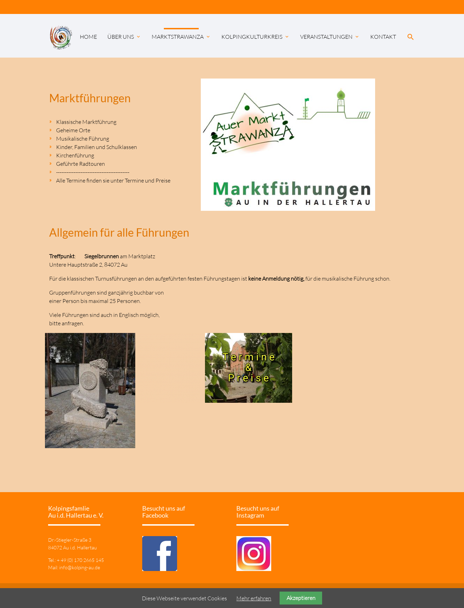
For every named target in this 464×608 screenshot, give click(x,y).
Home (88, 36)
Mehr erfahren (253, 598)
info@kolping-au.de (79, 567)
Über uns (124, 36)
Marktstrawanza (181, 36)
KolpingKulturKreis (255, 36)
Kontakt (383, 36)
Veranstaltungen (330, 36)
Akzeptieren (301, 597)
